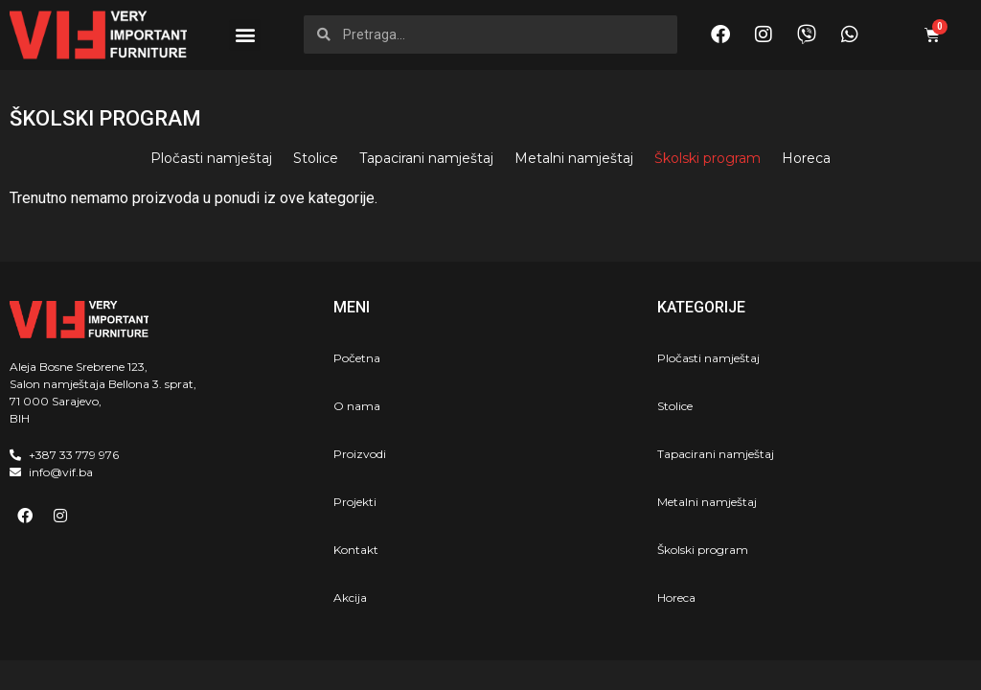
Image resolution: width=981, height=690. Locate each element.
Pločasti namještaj (211, 158)
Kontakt (355, 549)
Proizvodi (359, 454)
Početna (356, 358)
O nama (356, 406)
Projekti (354, 501)
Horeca (806, 158)
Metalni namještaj (573, 158)
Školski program (707, 158)
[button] (245, 35)
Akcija (350, 597)
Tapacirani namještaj (426, 158)
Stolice (315, 158)
